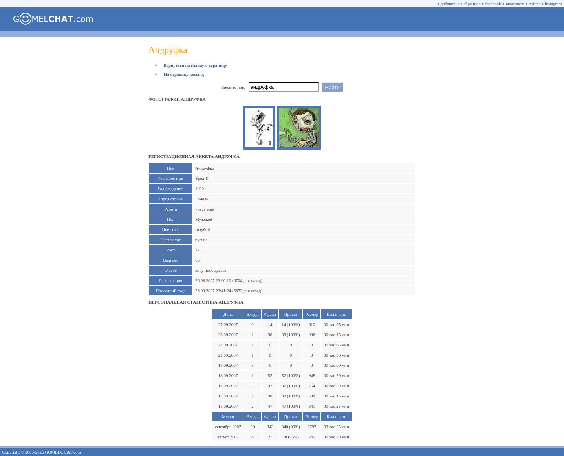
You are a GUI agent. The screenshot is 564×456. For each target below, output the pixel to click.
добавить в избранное (461, 3)
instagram (553, 3)
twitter (534, 3)
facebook (493, 3)
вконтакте (515, 3)
